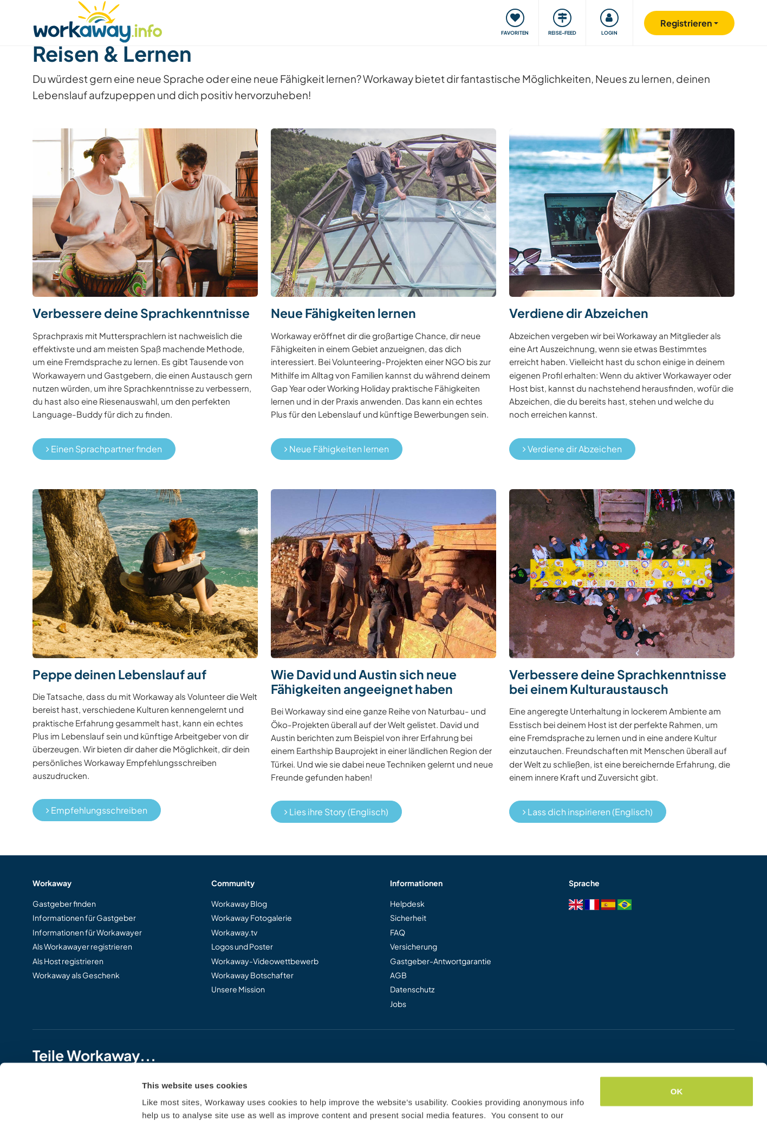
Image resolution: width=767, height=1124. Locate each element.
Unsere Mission (238, 989)
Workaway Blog (239, 903)
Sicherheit (408, 917)
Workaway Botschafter (252, 975)
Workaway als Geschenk (76, 975)
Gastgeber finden (64, 903)
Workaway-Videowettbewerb (264, 961)
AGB (398, 975)
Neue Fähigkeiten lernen (336, 448)
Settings (158, 1102)
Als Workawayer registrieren (82, 946)
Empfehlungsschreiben (96, 810)
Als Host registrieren (67, 961)
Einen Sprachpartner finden (104, 448)
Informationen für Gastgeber (84, 917)
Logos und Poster (242, 946)
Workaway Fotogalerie (251, 917)
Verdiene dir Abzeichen (572, 448)
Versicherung (413, 946)
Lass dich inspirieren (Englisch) (588, 811)
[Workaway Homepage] (97, 20)
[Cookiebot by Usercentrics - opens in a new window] (70, 1103)
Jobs (398, 1004)
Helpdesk (407, 903)
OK (677, 1036)
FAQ (397, 932)
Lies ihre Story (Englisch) (336, 811)
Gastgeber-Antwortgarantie (440, 961)
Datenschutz (412, 989)
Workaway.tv (234, 932)
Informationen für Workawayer (87, 932)
